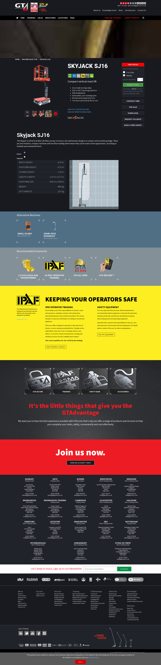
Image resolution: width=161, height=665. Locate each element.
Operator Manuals (132, 594)
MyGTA (134, 89)
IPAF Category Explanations (80, 595)
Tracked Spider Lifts (132, 618)
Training (31, 18)
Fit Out (111, 605)
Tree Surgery (112, 607)
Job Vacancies (130, 10)
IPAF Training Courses (79, 594)
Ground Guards (95, 597)
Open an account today (80, 463)
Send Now (124, 569)
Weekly (129, 75)
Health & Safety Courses (79, 601)
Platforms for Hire (59, 595)
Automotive (112, 614)
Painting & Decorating (115, 595)
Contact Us (141, 10)
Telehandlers (131, 616)
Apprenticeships (22, 605)
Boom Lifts (130, 608)
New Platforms (58, 601)
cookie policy (93, 657)
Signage (111, 597)
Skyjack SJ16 (45, 59)
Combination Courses (79, 603)
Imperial (20, 158)
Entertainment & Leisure (116, 609)
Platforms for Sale (59, 597)
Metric (19, 154)
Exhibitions (112, 616)
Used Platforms (58, 599)
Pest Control (112, 601)
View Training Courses (56, 347)
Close (80, 662)
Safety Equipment (96, 595)
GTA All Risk (94, 607)
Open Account (40, 595)
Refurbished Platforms (60, 603)
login (130, 91)
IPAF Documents (131, 599)
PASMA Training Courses (79, 597)
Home (17, 59)
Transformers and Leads (98, 603)
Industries (50, 18)
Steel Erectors (113, 613)
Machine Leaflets (132, 595)
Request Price (133, 85)
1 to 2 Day (130, 72)
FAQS (72, 18)
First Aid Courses (77, 599)
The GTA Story (22, 595)
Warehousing (112, 594)
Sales (40, 18)
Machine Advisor (59, 594)
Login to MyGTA (131, 18)
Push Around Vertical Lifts (134, 612)
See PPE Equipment (106, 335)
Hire (23, 18)
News (121, 10)
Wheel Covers (94, 601)
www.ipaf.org (22, 319)
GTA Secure (94, 594)
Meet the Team (22, 597)
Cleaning (111, 599)
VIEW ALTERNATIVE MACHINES (79, 112)
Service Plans (94, 605)
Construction (112, 603)
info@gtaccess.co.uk (139, 6)
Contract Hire (58, 605)
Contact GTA (21, 607)
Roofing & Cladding (114, 611)
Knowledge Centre (109, 10)
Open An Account (113, 18)
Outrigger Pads (95, 599)
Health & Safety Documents (135, 601)
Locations (63, 18)
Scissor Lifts (130, 614)
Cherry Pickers (131, 610)
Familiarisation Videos (133, 597)
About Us (96, 10)
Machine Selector (29, 59)
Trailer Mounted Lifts (133, 619)
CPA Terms (94, 609)
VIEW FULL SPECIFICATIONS (78, 109)
